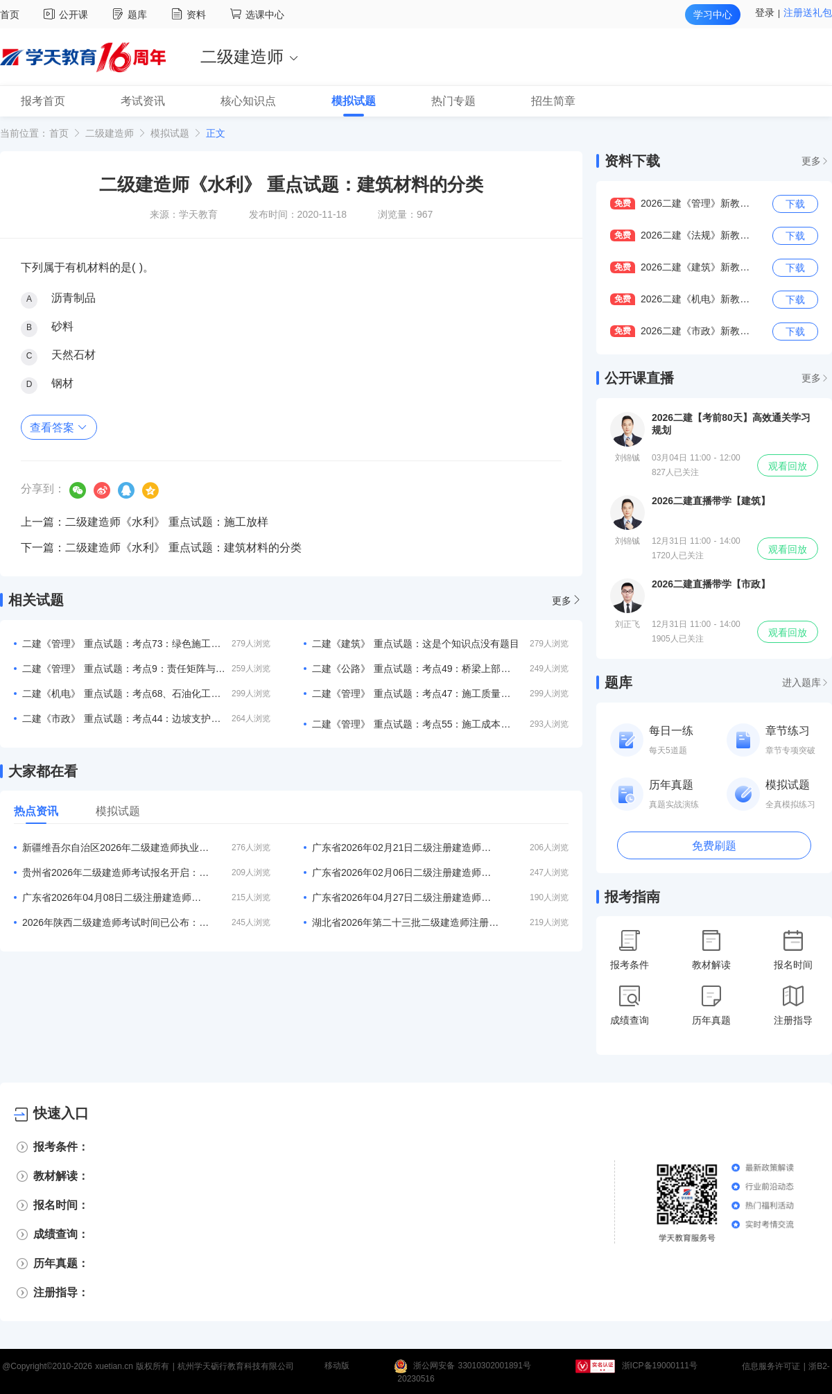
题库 (131, 14)
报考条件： (61, 1147)
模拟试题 (169, 133)
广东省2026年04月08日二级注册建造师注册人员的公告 (115, 897)
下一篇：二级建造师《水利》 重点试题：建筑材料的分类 (161, 547)
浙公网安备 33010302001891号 (472, 1366)
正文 (215, 133)
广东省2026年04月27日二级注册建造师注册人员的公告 (405, 897)
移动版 (336, 1366)
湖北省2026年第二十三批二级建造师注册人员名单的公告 (405, 922)
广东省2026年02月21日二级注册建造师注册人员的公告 (405, 847)
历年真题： (61, 1263)
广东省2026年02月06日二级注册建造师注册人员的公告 (405, 872)
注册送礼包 (807, 12)
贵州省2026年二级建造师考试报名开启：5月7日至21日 (115, 872)
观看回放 (787, 466)
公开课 (68, 14)
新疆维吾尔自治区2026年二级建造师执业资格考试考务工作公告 (115, 847)
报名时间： (61, 1205)
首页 (9, 14)
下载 (795, 203)
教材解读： (61, 1176)
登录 (764, 12)
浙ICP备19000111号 (659, 1366)
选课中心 (257, 14)
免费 (622, 203)
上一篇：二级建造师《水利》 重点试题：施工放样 (144, 522)
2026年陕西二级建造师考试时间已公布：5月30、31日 (115, 922)
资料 (190, 14)
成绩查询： (61, 1234)
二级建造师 (109, 133)
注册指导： (61, 1292)
